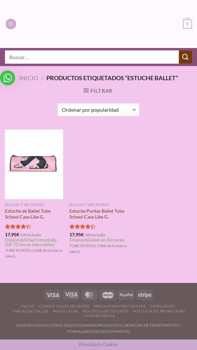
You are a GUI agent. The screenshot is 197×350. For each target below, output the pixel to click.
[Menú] (11, 24)
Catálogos (162, 306)
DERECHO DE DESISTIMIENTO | (152, 325)
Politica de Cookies (106, 311)
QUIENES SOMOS (32, 325)
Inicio (28, 78)
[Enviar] (185, 57)
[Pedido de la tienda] (98, 109)
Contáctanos (99, 315)
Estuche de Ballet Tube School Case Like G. (28, 214)
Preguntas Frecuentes (120, 306)
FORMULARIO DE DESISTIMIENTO (98, 331)
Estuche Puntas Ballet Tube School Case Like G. (96, 214)
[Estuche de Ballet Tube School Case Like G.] (34, 164)
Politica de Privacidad (159, 311)
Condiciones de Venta (64, 306)
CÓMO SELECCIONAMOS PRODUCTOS (85, 325)
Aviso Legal (66, 311)
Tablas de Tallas (30, 311)
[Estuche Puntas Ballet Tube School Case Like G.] (98, 164)
